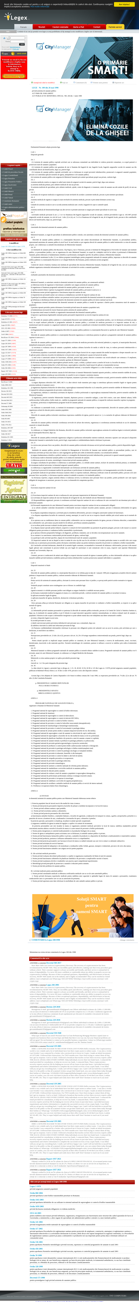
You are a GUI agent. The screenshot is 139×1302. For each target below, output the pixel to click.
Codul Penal (7, 194)
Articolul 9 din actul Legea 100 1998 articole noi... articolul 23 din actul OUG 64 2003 (13, 274)
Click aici (16, 49)
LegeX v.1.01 (104, 1296)
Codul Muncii (8, 191)
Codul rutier (7, 204)
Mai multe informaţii (50, 6)
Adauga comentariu (127, 940)
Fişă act (65, 83)
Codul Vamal (8, 198)
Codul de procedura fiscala (13, 172)
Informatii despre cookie (34, 1296)
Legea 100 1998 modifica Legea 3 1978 (13, 246)
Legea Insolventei (9, 185)
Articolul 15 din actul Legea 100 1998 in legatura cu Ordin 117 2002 (13, 284)
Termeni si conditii (19, 1296)
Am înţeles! (124, 4)
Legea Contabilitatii (10, 175)
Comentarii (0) (81, 83)
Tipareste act (119, 83)
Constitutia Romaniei (11, 201)
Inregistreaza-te (15, 47)
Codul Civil (7, 188)
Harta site (10, 1296)
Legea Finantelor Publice (12, 182)
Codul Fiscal (8, 169)
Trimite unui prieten (100, 83)
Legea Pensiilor (9, 178)
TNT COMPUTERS (117, 1296)
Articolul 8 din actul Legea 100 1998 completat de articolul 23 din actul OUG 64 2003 (13, 268)
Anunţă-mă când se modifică (44, 83)
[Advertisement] (14, 121)
